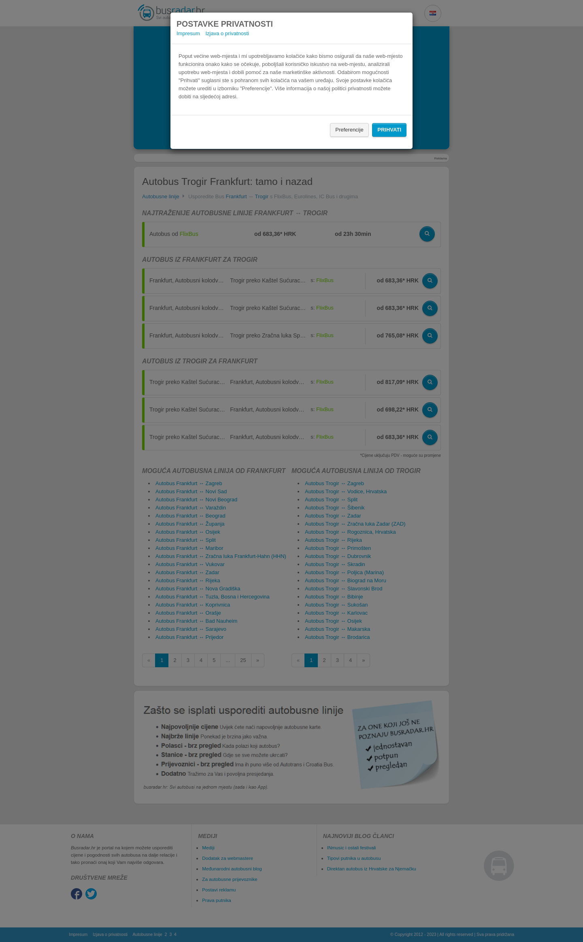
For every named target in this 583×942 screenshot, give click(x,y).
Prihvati (389, 130)
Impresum (188, 33)
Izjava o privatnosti (227, 33)
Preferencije (349, 130)
